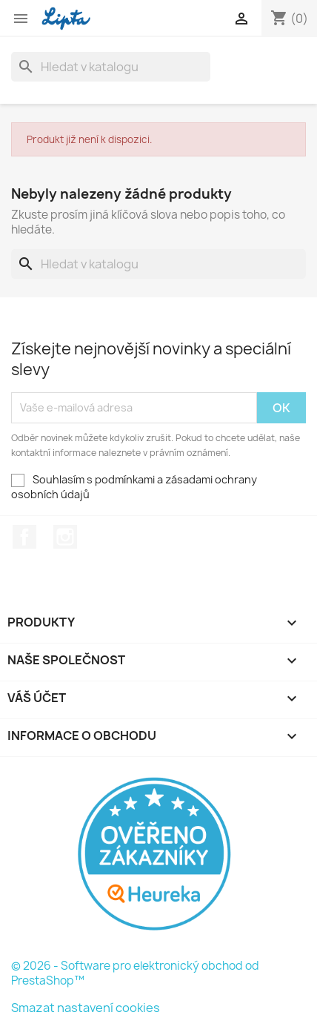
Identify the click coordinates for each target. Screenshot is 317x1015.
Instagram (65, 537)
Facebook (24, 537)
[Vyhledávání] (110, 67)
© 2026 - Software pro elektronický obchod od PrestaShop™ (135, 973)
